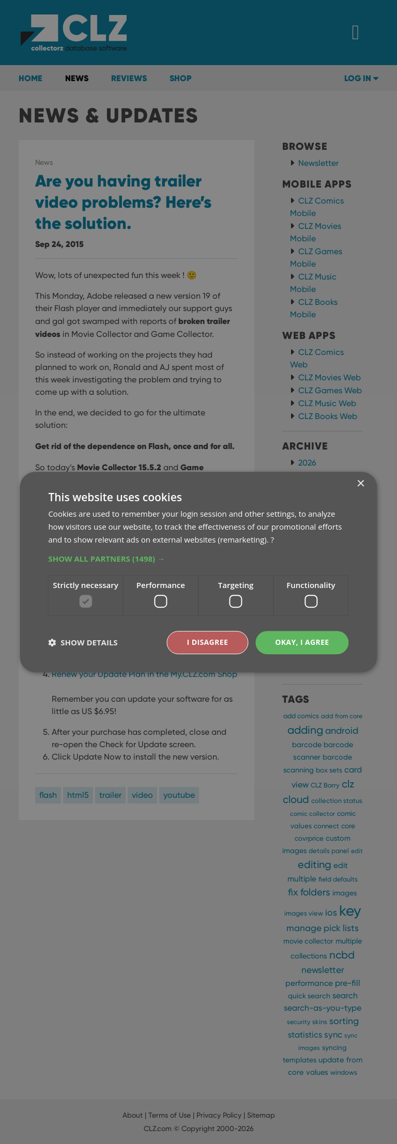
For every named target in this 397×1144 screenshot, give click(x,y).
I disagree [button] (207, 642)
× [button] (360, 484)
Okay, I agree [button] (302, 642)
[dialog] (198, 572)
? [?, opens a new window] (272, 539)
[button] (198, 558)
